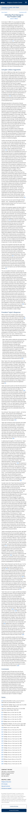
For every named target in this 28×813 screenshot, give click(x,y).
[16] (21, 480)
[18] (11, 555)
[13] (15, 420)
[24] (5, 623)
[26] (18, 665)
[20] (23, 576)
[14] (13, 438)
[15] (18, 463)
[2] (10, 95)
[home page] (3, 2)
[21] (20, 589)
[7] (6, 268)
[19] (7, 568)
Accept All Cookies (14, 811)
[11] (5, 383)
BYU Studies (4, 784)
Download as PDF (23, 12)
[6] (13, 255)
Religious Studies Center (14, 2)
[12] (24, 390)
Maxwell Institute (5, 786)
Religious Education (6, 781)
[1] (13, 41)
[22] (13, 609)
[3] (6, 150)
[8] (23, 304)
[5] (10, 220)
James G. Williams (14, 18)
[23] (16, 610)
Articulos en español (6, 788)
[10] (22, 358)
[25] (23, 634)
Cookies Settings (14, 807)
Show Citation (4, 12)
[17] (6, 545)
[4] (24, 197)
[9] (24, 318)
